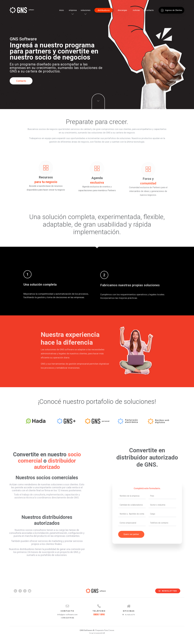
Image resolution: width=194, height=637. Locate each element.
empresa (73, 10)
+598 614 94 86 (67, 618)
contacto (150, 10)
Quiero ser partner (135, 528)
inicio (61, 10)
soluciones (85, 10)
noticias (136, 10)
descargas (122, 10)
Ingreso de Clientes (171, 10)
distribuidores (104, 10)
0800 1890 (99, 614)
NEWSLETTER (166, 591)
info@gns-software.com (67, 614)
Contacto (21, 80)
